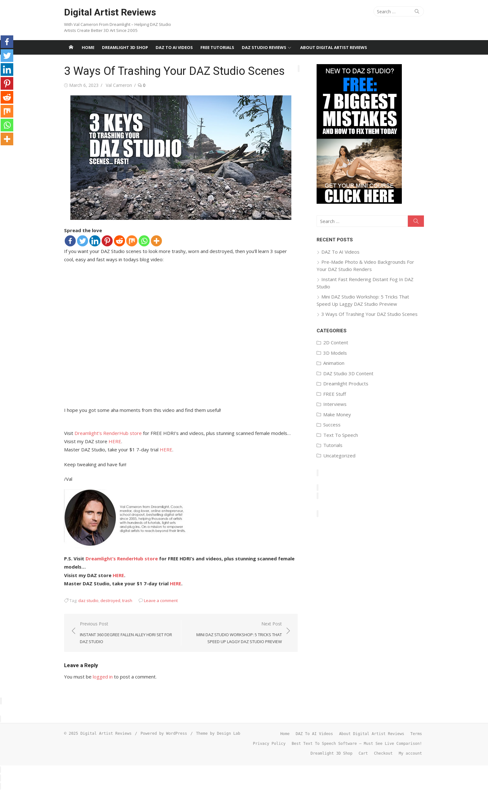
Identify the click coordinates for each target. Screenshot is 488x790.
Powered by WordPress (163, 733)
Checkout (383, 753)
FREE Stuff (334, 394)
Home (88, 47)
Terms (416, 734)
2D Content (335, 342)
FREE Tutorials (217, 47)
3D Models (335, 353)
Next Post (234, 633)
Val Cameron (119, 85)
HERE (115, 441)
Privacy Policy (269, 743)
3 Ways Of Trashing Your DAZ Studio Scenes (369, 314)
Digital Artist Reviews (110, 12)
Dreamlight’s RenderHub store (108, 433)
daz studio (88, 600)
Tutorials (332, 445)
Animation (333, 363)
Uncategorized (339, 455)
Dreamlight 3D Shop (125, 47)
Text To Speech (340, 435)
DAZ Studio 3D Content (348, 373)
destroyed (110, 600)
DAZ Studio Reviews (264, 47)
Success (332, 424)
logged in (103, 676)
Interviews (335, 404)
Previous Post (127, 633)
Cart (363, 753)
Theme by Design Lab (218, 733)
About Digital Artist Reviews (333, 47)
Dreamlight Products (345, 383)
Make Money (337, 414)
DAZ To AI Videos (174, 47)
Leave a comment (161, 600)
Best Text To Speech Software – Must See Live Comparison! (357, 743)
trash (127, 600)
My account (410, 753)
